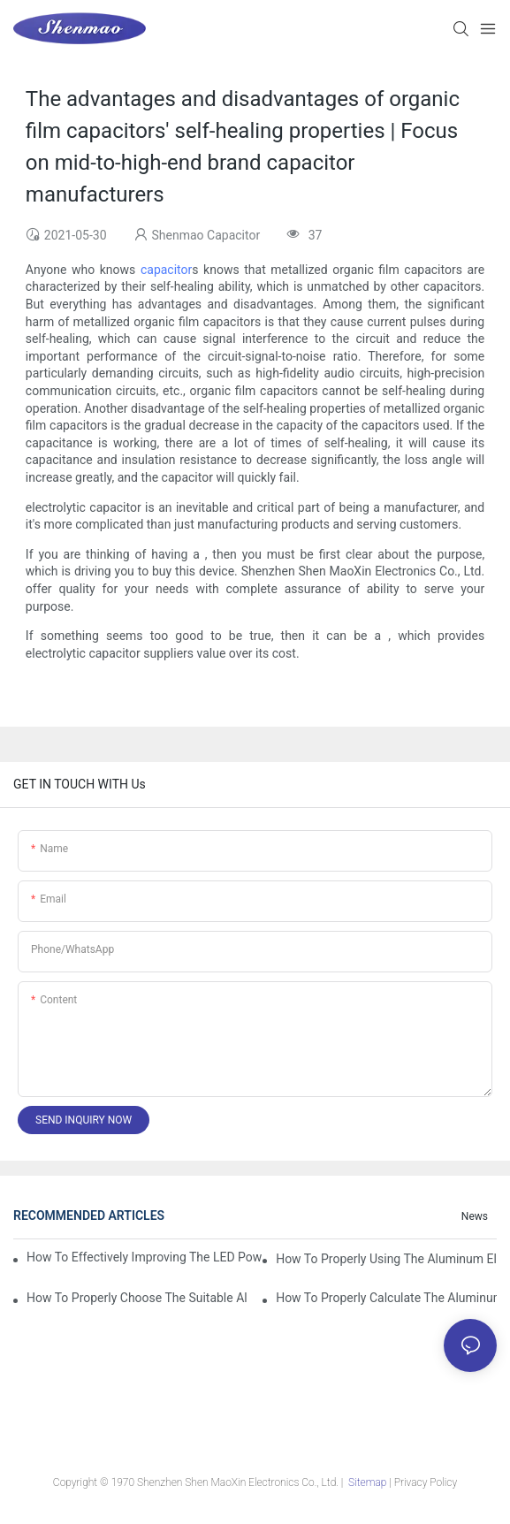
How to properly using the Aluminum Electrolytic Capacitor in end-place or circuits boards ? (386, 1259)
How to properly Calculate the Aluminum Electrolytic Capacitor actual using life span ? (386, 1298)
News (474, 1216)
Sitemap (367, 1482)
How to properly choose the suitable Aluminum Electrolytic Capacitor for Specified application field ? (137, 1298)
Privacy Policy (425, 1482)
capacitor (166, 270)
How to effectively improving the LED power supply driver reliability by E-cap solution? (144, 1257)
